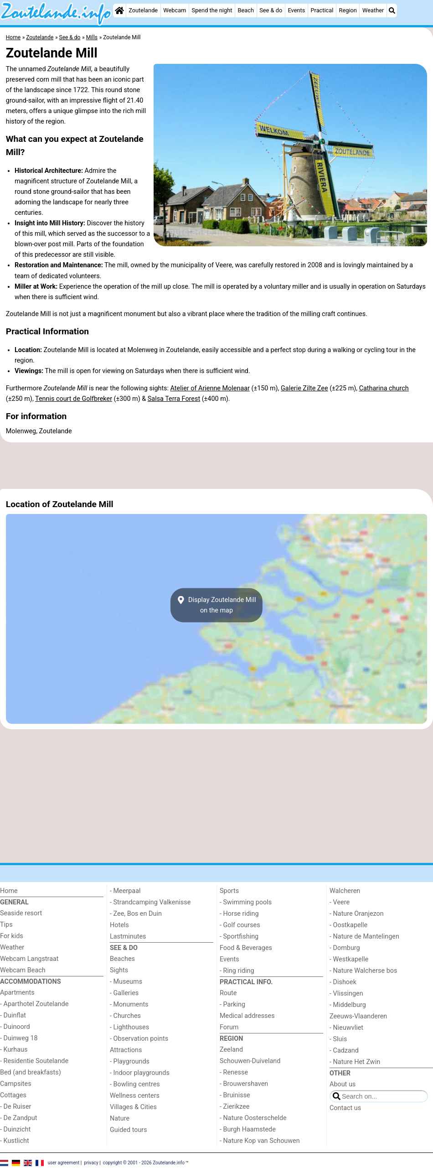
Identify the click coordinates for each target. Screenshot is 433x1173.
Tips (6, 925)
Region (348, 10)
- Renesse (234, 1072)
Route (228, 993)
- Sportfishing (239, 936)
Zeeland (231, 1050)
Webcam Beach (23, 970)
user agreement (64, 1162)
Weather (373, 10)
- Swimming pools (246, 902)
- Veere (340, 902)
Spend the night (212, 10)
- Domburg (345, 948)
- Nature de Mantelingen (364, 936)
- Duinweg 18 (19, 1038)
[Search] (392, 10)
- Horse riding (239, 914)
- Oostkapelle (348, 925)
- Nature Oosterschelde (253, 1118)
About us (343, 1084)
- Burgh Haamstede (248, 1129)
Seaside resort (21, 913)
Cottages (13, 1095)
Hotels (119, 925)
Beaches (122, 959)
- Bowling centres (135, 1084)
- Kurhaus (13, 1050)
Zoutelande (143, 10)
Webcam (174, 10)
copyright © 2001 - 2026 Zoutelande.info (144, 1162)
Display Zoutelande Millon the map (216, 605)
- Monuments (129, 1004)
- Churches (125, 1016)
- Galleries (124, 993)
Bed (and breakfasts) (30, 1072)
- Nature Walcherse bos (363, 971)
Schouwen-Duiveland (250, 1061)
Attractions (126, 1050)
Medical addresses (247, 1016)
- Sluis (338, 1039)
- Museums (126, 982)
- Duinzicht (15, 1129)
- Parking (232, 1004)
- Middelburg (348, 1005)
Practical (321, 10)
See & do (270, 10)
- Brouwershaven (244, 1084)
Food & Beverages (246, 948)
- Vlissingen (346, 993)
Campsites (15, 1084)
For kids (11, 936)
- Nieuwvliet (346, 1028)
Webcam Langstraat (29, 959)
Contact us (345, 1108)
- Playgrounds (129, 1061)
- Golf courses (240, 925)
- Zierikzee (234, 1107)
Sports (229, 891)
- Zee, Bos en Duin (136, 914)
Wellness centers (135, 1096)
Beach (246, 10)
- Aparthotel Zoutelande (34, 1004)
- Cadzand (344, 1050)
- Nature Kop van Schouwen (260, 1141)
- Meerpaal (125, 891)
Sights (119, 970)
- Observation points (139, 1039)
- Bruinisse (235, 1095)
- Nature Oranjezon (357, 914)
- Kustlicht (14, 1141)
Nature (119, 1118)
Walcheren (345, 891)
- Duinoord (15, 1027)
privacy (91, 1162)
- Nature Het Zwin (355, 1062)
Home (9, 891)
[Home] (119, 10)
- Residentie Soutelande (34, 1061)
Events (296, 10)
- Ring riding (237, 971)
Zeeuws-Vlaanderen (358, 1016)
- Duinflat (13, 1015)
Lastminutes (128, 936)
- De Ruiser (15, 1107)
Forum (229, 1027)
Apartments (17, 993)
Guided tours (128, 1130)
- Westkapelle (349, 959)
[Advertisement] (216, 465)
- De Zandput (18, 1118)
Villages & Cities (133, 1107)
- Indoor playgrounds (140, 1073)
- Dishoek (343, 982)
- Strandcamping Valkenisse (150, 902)
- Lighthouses (129, 1027)
